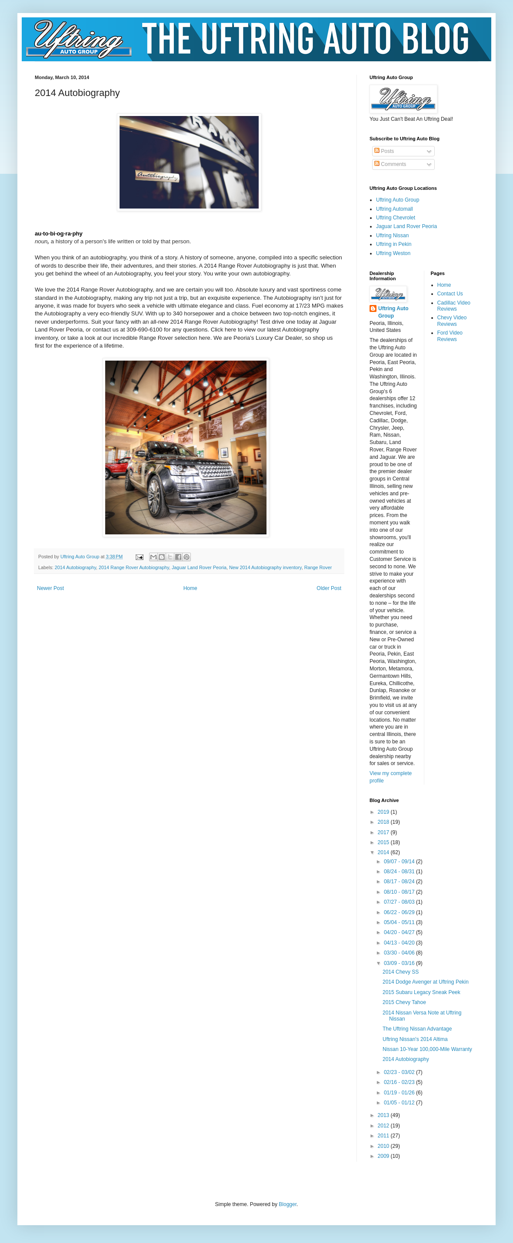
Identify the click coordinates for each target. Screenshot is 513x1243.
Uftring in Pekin (393, 244)
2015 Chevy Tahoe (404, 1002)
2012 (384, 1126)
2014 (384, 852)
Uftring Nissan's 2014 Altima (415, 1039)
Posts (384, 151)
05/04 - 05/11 (400, 922)
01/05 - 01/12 (400, 1103)
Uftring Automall (394, 209)
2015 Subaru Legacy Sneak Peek (421, 992)
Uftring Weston (393, 253)
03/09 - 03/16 (400, 963)
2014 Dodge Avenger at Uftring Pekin (426, 982)
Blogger (287, 1204)
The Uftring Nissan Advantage (417, 1029)
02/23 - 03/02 (400, 1072)
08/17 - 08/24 (400, 881)
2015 (384, 842)
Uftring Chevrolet (395, 218)
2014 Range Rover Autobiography (134, 567)
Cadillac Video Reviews (454, 306)
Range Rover (318, 567)
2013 (384, 1115)
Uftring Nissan (392, 235)
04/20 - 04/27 (400, 932)
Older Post (328, 588)
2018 (384, 822)
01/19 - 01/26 (400, 1093)
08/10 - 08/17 (400, 892)
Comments (390, 164)
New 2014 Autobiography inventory (265, 567)
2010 (384, 1146)
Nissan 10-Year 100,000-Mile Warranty (427, 1049)
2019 (384, 812)
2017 (384, 832)
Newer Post (50, 588)
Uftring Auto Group (397, 200)
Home (190, 588)
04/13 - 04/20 (400, 943)
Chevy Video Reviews (452, 321)
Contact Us (450, 294)
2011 (384, 1136)
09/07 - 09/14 (400, 861)
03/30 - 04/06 (400, 953)
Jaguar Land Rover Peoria (199, 567)
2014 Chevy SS (401, 972)
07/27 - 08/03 (400, 902)
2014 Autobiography (75, 567)
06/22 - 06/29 (400, 912)
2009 (384, 1156)
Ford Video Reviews (450, 336)
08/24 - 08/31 (400, 871)
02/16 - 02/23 (400, 1082)
